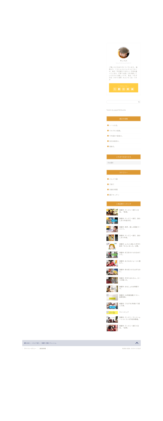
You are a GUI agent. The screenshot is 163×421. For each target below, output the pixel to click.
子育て (111, 184)
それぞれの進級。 (115, 131)
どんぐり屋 (29, 83)
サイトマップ (106, 38)
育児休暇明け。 (114, 141)
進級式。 (112, 146)
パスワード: (39, 110)
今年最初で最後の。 (116, 136)
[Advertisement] (62, 61)
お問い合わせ (81, 38)
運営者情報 (43, 348)
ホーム (56, 38)
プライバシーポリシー (30, 348)
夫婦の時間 (113, 189)
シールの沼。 (114, 125)
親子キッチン (114, 195)
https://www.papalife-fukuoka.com (48, 141)
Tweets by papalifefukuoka (116, 110)
